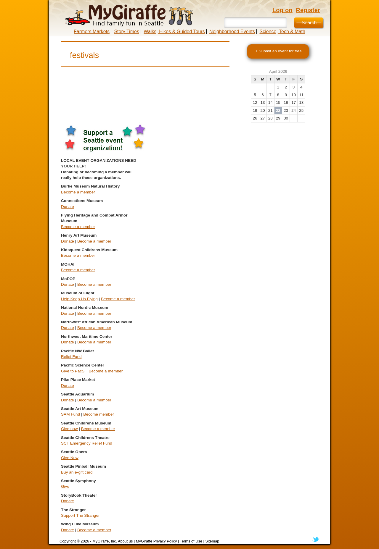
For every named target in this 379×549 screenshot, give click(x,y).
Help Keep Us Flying (79, 299)
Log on (282, 10)
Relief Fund (71, 356)
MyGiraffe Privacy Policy (156, 541)
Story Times (126, 31)
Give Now (69, 458)
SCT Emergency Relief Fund (86, 443)
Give (65, 486)
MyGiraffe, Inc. (104, 541)
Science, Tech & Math (282, 31)
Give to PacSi (73, 371)
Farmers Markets (92, 31)
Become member (98, 414)
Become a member (78, 192)
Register (308, 10)
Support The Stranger (80, 515)
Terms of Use (191, 541)
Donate (67, 206)
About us (125, 541)
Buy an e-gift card (77, 472)
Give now (69, 429)
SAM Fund (70, 414)
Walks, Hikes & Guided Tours (174, 31)
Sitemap (212, 541)
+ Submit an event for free (278, 51)
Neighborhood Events (232, 31)
